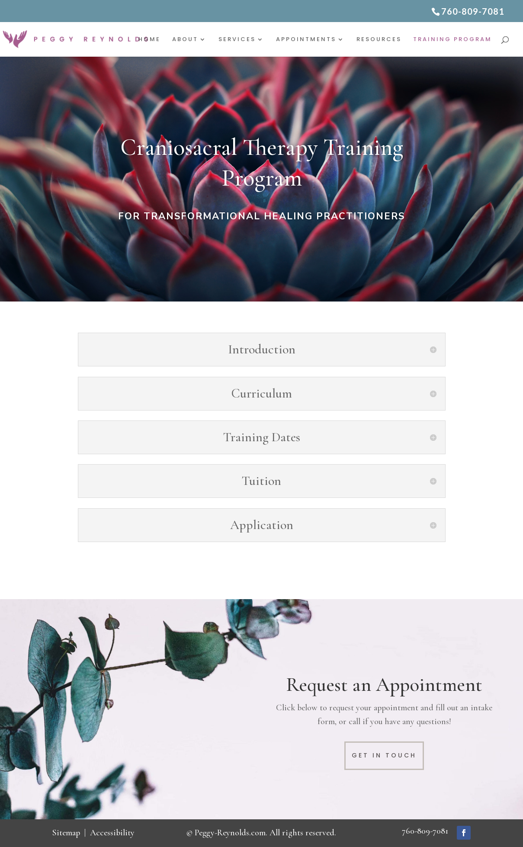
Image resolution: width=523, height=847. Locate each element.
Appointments (306, 39)
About (185, 39)
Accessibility (112, 833)
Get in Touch (384, 755)
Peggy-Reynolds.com (230, 833)
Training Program (452, 39)
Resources (378, 39)
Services (237, 39)
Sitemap (66, 833)
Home (149, 39)
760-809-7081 (425, 831)
